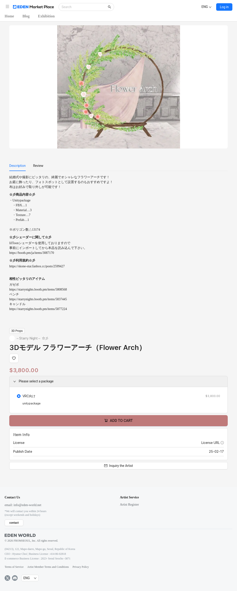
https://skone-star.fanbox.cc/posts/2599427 (37, 266)
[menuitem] (17, 166)
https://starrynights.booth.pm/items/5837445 (38, 299)
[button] (7, 6)
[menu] (118, 166)
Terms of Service (14, 566)
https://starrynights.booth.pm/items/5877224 (38, 309)
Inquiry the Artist (118, 466)
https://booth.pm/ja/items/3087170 (31, 253)
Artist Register (129, 504)
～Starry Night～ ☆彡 (32, 338)
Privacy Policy (80, 566)
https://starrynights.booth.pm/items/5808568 (38, 289)
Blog (26, 16)
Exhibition (46, 16)
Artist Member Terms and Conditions (48, 566)
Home (9, 16)
